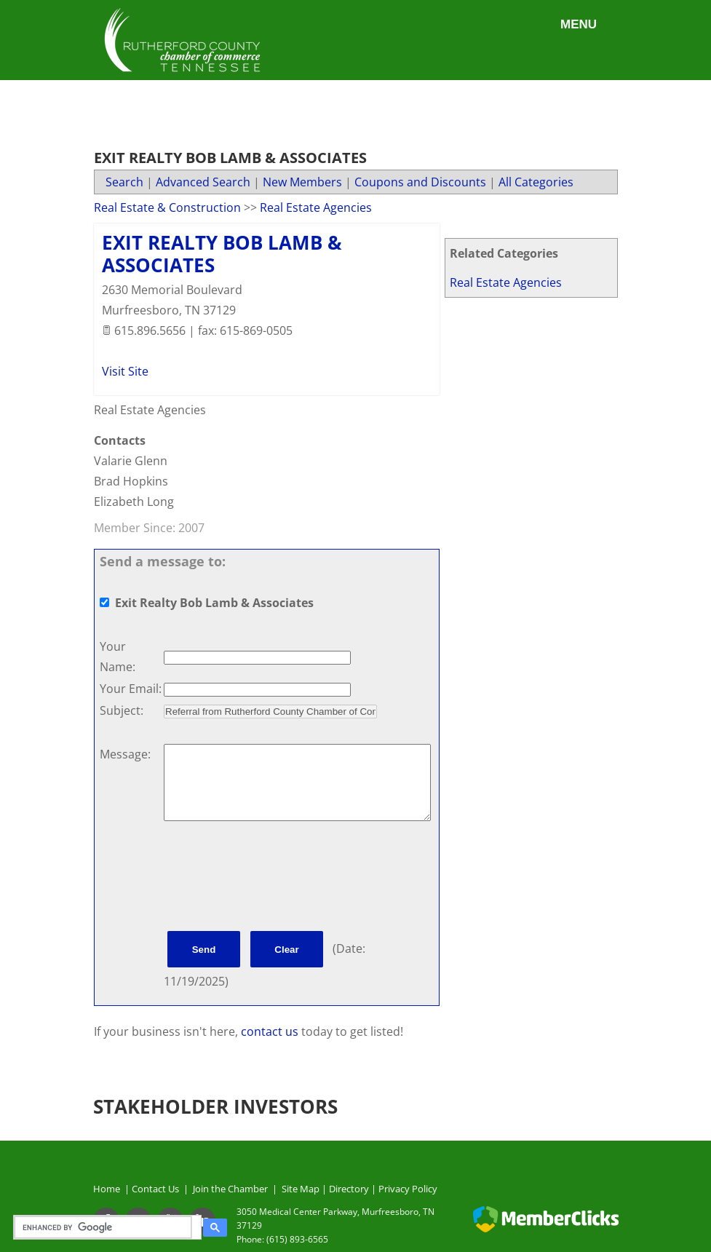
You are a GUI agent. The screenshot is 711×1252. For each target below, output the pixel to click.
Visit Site (125, 371)
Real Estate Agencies (506, 282)
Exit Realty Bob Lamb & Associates (222, 253)
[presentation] (274, 878)
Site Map (300, 1188)
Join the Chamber (229, 1188)
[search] (105, 1227)
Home (106, 1188)
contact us (271, 1031)
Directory (349, 1188)
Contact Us (157, 1188)
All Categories (536, 182)
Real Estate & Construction (167, 207)
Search (124, 182)
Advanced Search (203, 182)
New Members (302, 182)
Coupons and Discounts (420, 182)
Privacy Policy (407, 1188)
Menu (578, 24)
